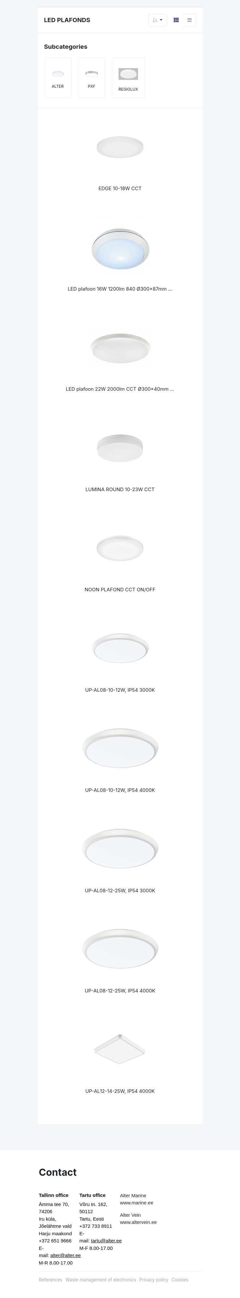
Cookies (179, 1279)
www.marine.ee (137, 1202)
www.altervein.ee (138, 1222)
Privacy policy (153, 1279)
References (50, 1279)
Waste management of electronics (101, 1279)
